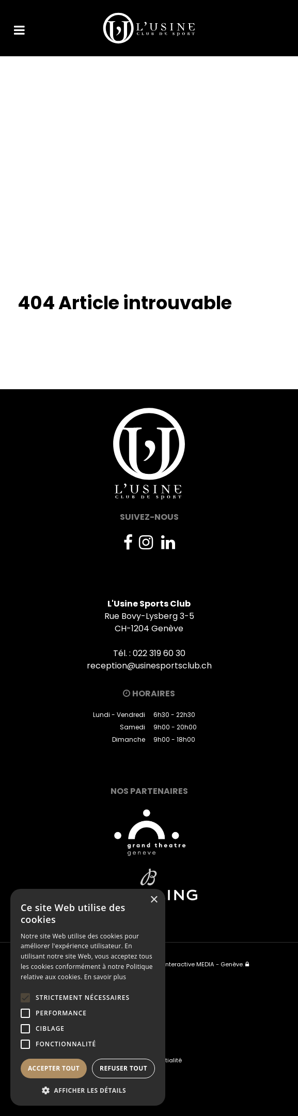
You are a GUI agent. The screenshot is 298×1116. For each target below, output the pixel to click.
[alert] (87, 997)
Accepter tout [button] (54, 1068)
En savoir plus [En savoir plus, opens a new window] (105, 976)
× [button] (154, 900)
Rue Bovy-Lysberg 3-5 (149, 616)
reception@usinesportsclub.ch (149, 666)
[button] (88, 1090)
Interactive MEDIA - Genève (203, 964)
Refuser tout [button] (123, 1068)
